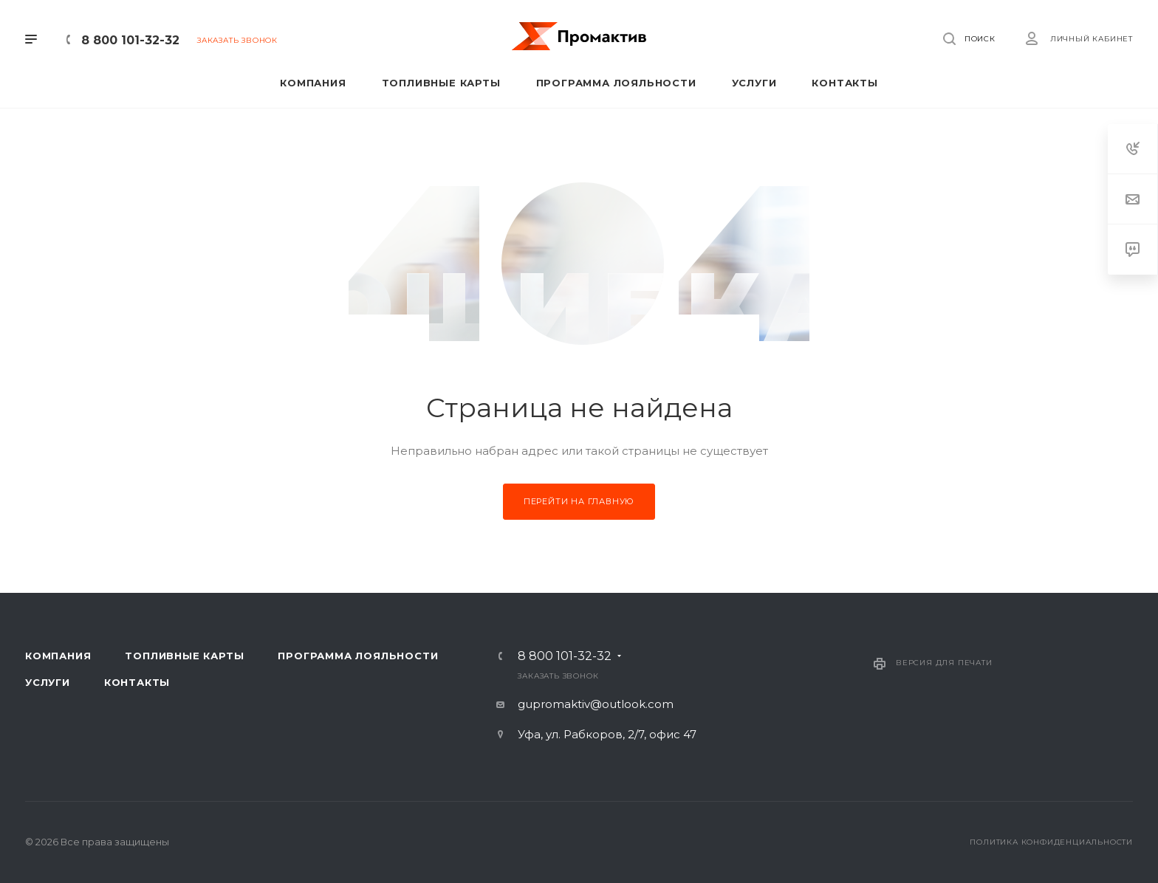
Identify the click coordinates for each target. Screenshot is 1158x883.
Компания (58, 656)
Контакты (137, 682)
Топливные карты (184, 656)
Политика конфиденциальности (1051, 842)
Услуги (47, 682)
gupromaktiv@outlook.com (596, 704)
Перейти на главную (579, 501)
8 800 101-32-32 (130, 40)
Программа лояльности (358, 656)
